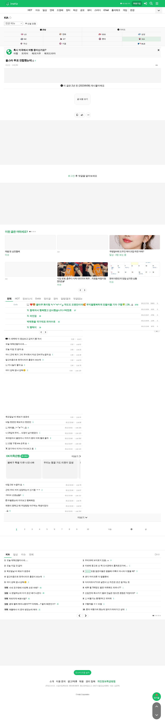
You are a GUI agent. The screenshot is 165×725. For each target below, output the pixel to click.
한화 (62, 34)
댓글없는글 (79, 298)
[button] (80, 290)
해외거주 (36, 53)
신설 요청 (30, 23)
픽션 (75, 10)
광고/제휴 (72, 681)
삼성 (141, 34)
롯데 (102, 39)
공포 (82, 10)
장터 (68, 10)
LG (24, 34)
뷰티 (89, 10)
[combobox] (13, 23)
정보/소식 (27, 298)
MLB (141, 44)
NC (23, 39)
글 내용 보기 (82, 99)
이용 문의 (61, 681)
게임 (125, 10)
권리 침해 (90, 681)
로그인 (71, 176)
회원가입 (137, 3)
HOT (30, 10)
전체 (9, 298)
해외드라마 (50, 53)
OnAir (38, 298)
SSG (102, 34)
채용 (81, 681)
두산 (23, 43)
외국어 (24, 53)
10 (88, 529)
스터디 (97, 10)
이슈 (37, 10)
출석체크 (116, 10)
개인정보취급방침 (106, 681)
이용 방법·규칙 (125, 3)
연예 (52, 10)
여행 (15, 53)
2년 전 (8, 65)
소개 (52, 681)
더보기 (76, 456)
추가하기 (24, 456)
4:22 (157, 554)
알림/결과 (66, 298)
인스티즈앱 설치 (82, 672)
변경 (132, 10)
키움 (62, 43)
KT (63, 39)
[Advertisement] (82, 642)
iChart (106, 10)
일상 (45, 10)
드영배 (60, 10)
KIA (6, 17)
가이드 (121, 30)
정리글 (47, 298)
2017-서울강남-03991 (101, 686)
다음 (109, 529)
